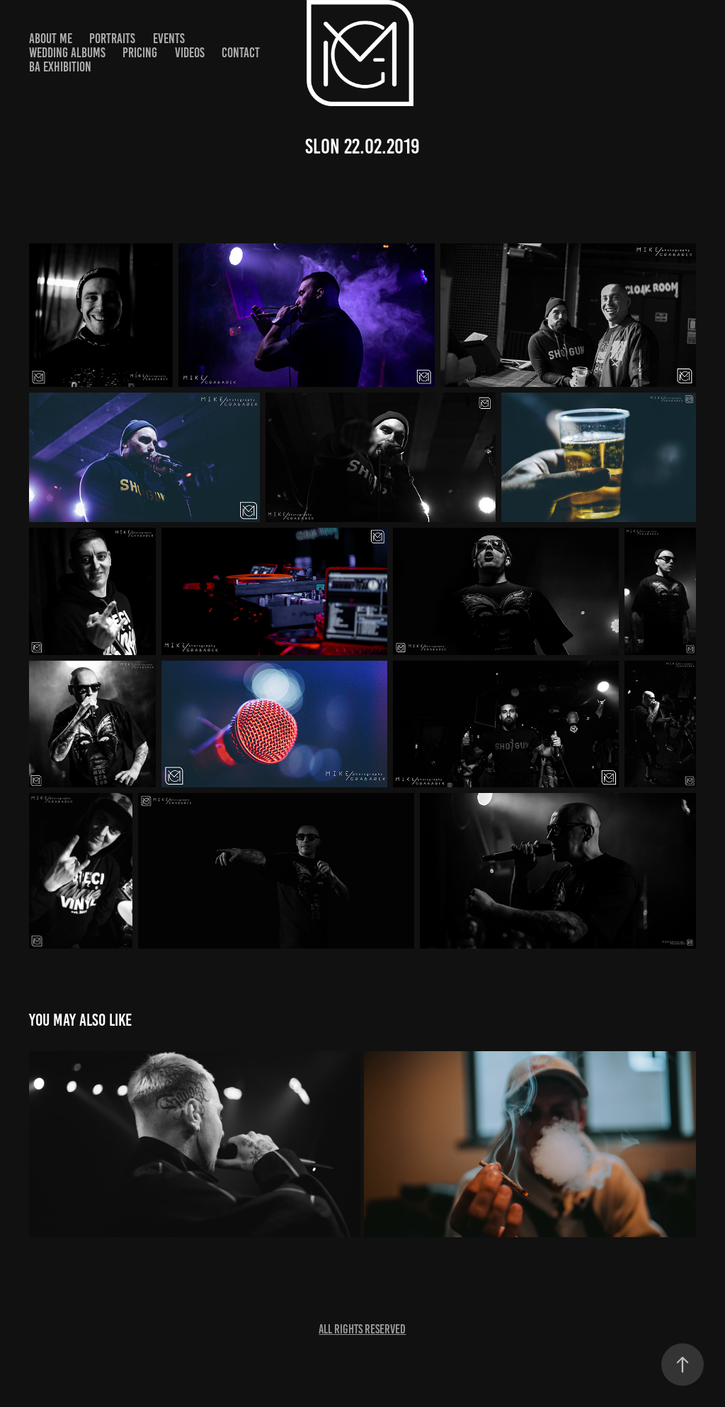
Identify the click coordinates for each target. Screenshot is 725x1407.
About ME (50, 38)
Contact (241, 52)
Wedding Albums (67, 52)
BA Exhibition (60, 66)
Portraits (112, 38)
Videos (190, 52)
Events (169, 38)
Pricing (139, 52)
